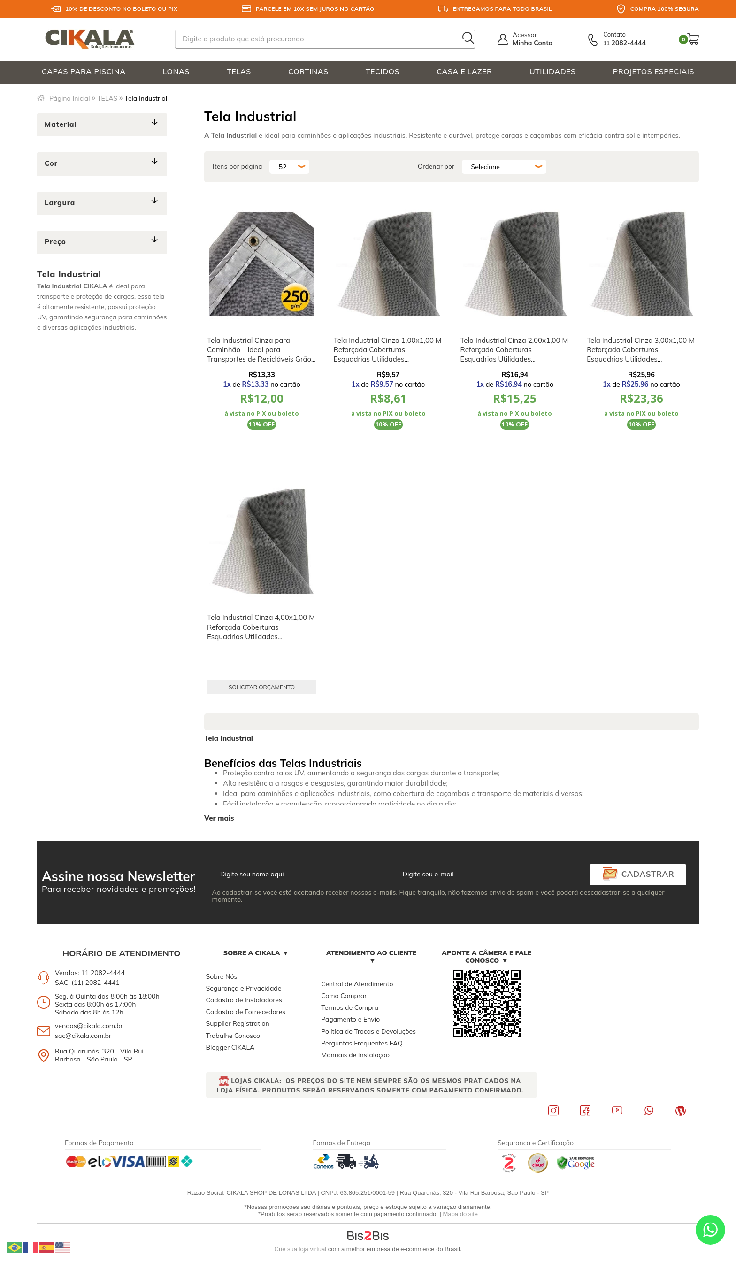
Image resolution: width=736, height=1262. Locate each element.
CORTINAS (308, 71)
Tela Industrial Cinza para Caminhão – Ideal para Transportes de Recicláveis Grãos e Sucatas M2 (260, 354)
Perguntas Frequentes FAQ (362, 1043)
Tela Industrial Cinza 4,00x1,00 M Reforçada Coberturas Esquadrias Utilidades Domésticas (261, 631)
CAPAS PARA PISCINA (84, 71)
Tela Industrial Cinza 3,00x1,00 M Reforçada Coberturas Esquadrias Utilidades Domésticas (641, 354)
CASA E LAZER (464, 71)
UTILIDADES (552, 71)
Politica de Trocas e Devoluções (368, 1031)
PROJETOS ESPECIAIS (653, 71)
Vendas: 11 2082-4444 (90, 972)
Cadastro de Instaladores (244, 1000)
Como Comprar (344, 995)
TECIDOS (382, 71)
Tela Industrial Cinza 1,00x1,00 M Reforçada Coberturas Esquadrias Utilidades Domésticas (388, 354)
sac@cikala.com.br (83, 1035)
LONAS (176, 71)
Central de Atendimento (357, 984)
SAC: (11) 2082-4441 (87, 982)
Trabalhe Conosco (233, 1035)
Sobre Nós (222, 976)
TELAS (239, 71)
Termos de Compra (349, 1007)
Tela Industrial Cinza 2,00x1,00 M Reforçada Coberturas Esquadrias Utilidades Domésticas (514, 354)
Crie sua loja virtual (301, 1249)
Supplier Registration (237, 1023)
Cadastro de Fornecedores (245, 1011)
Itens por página (237, 166)
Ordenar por (436, 166)
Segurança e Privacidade (244, 988)
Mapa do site (460, 1213)
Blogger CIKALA (230, 1047)
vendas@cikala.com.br (89, 1026)
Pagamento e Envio (350, 1019)
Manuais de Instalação (355, 1055)
